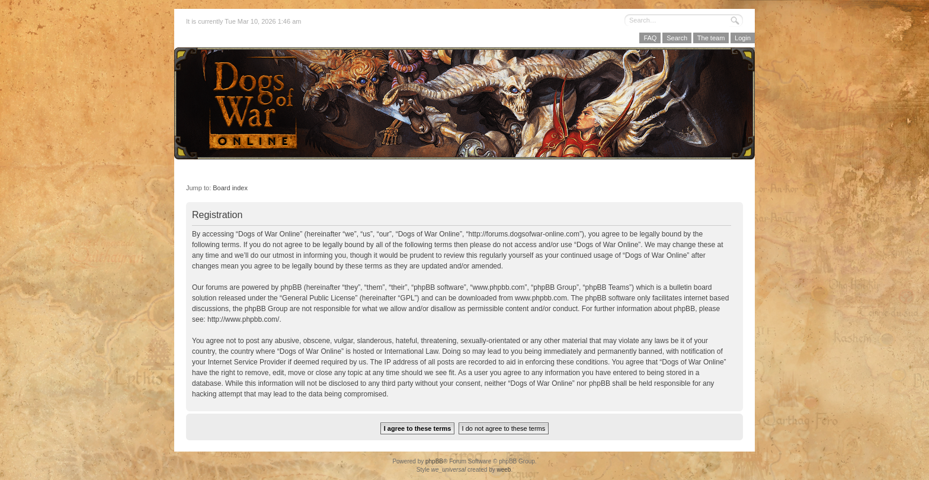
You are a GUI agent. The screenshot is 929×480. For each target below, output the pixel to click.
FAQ (649, 37)
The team (711, 37)
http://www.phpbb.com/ (243, 319)
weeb (503, 469)
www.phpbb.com (541, 298)
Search (677, 37)
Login (743, 37)
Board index (230, 187)
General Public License (318, 298)
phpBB (434, 461)
